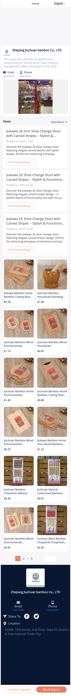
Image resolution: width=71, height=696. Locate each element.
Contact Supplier (19, 689)
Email (10, 72)
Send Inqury (51, 689)
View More (59, 122)
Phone (28, 72)
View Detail (8, 76)
